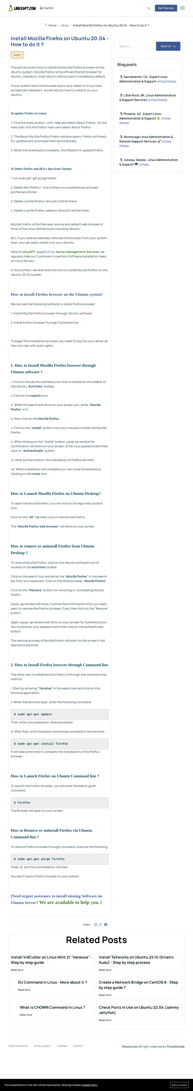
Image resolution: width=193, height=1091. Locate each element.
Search (168, 46)
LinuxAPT (28, 252)
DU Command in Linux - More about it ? (52, 1018)
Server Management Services (77, 252)
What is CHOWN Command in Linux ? (52, 1043)
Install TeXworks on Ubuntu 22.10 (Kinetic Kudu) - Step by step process (137, 996)
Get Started (166, 8)
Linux (65, 25)
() (47, 8)
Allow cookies (179, 1085)
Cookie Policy (89, 1085)
